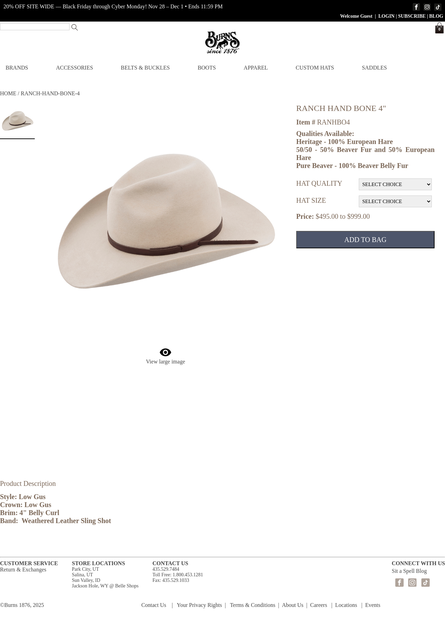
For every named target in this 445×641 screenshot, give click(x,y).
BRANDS (17, 68)
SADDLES (374, 68)
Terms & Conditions (252, 605)
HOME (8, 93)
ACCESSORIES (74, 68)
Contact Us (153, 605)
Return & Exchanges (23, 569)
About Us (293, 605)
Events (372, 605)
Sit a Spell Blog (409, 571)
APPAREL (256, 68)
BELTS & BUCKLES (145, 68)
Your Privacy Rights (199, 605)
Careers (318, 605)
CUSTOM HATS (315, 68)
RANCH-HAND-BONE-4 (50, 93)
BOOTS (206, 68)
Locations (346, 605)
